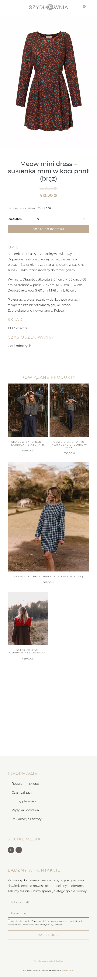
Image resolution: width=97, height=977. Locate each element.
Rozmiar (15, 219)
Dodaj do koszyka (48, 229)
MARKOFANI (68, 970)
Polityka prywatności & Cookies (48, 961)
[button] (3, 81)
